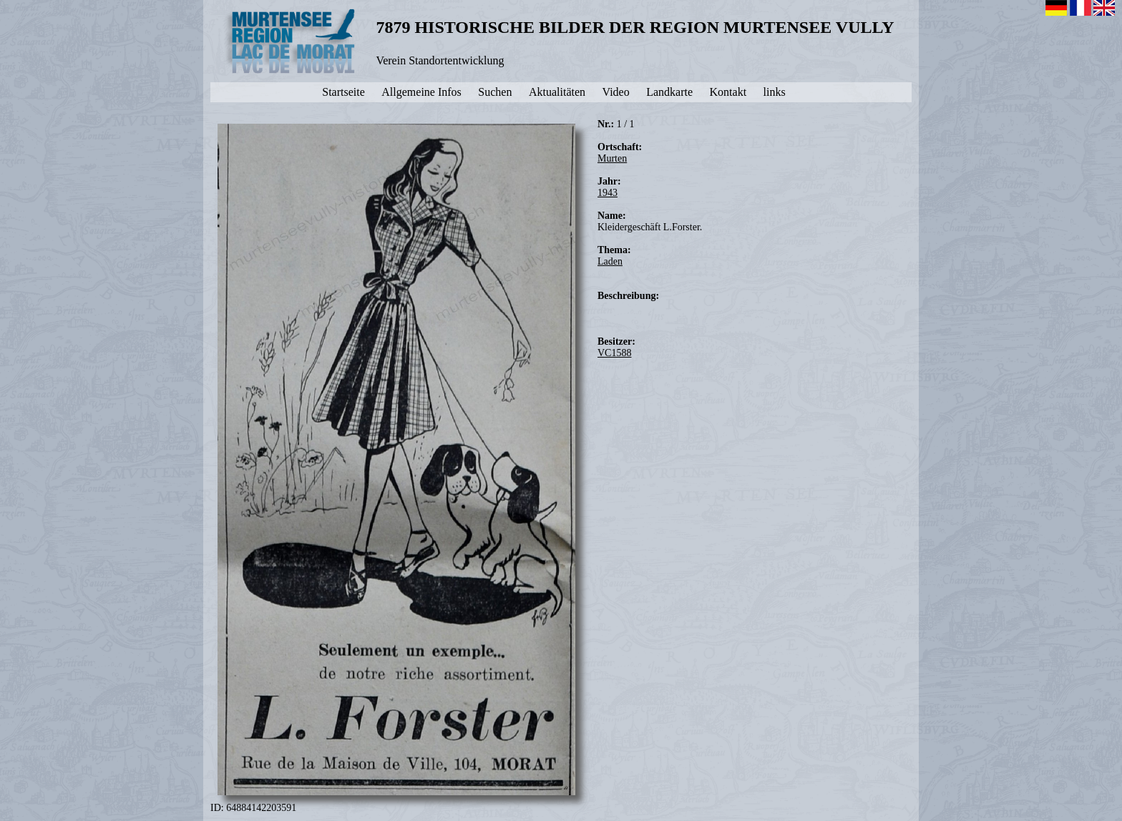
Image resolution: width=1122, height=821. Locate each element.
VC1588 (614, 353)
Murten (612, 158)
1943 (607, 192)
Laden (610, 261)
